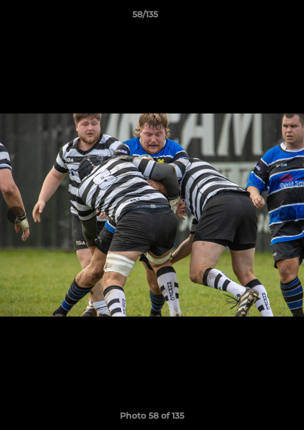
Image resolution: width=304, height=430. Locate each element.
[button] (261, 17)
